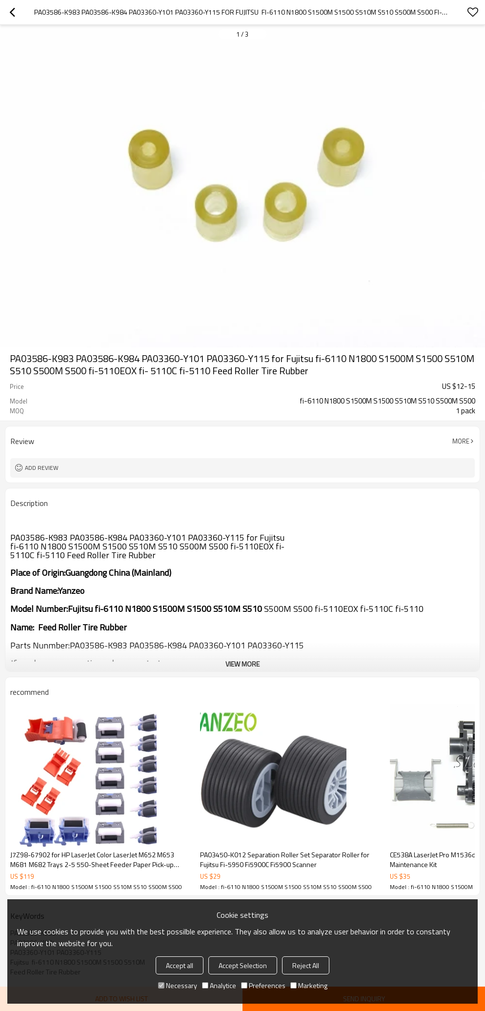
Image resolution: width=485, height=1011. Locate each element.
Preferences (263, 985)
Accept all (179, 965)
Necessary (177, 985)
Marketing (308, 985)
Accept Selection (243, 965)
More (460, 441)
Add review (42, 467)
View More (242, 664)
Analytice (219, 985)
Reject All (305, 965)
